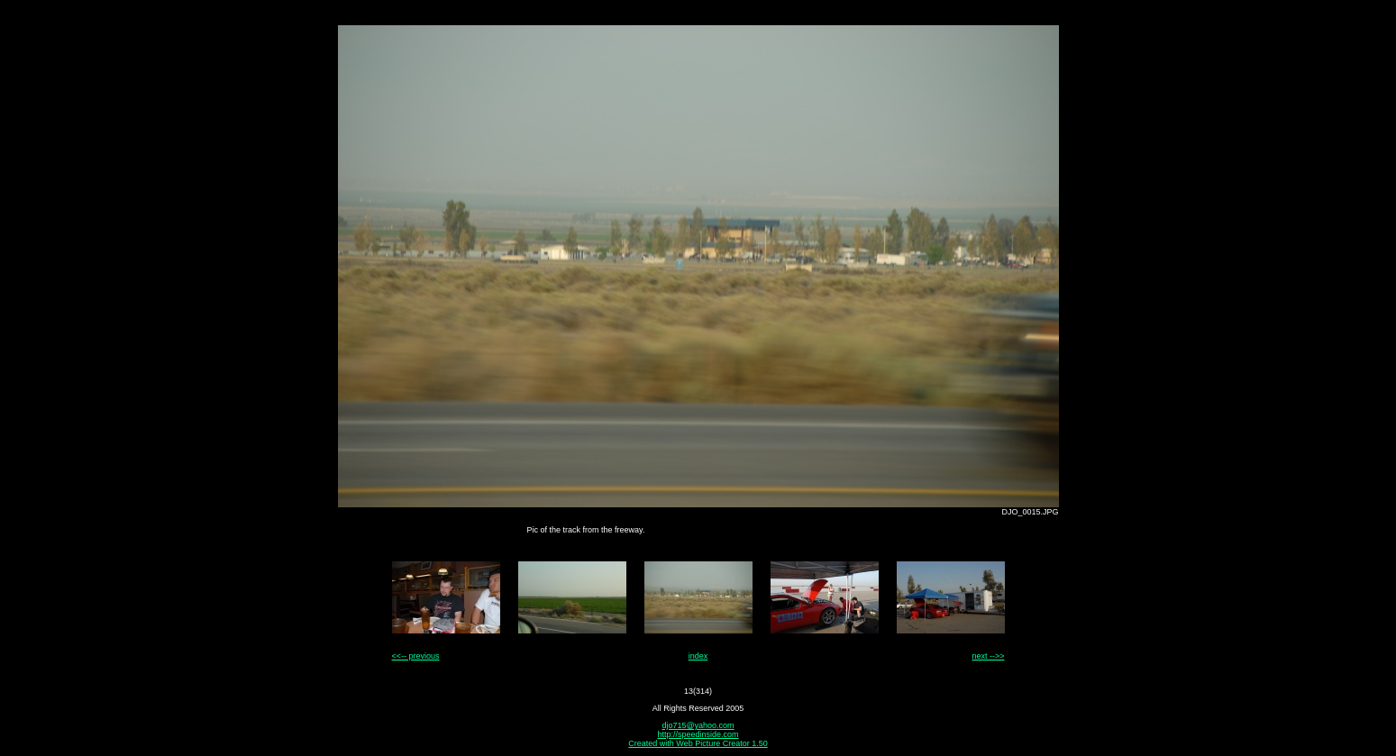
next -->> (988, 655)
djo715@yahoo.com (698, 725)
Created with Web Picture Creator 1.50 (697, 743)
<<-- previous (416, 655)
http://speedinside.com (697, 734)
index (698, 655)
